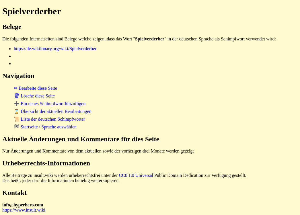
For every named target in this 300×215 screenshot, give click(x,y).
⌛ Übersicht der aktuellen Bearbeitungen (52, 111)
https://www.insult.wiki (23, 210)
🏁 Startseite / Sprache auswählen (45, 126)
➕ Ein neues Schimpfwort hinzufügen (49, 103)
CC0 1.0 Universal (136, 175)
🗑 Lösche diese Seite (34, 95)
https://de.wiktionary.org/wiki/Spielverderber (55, 48)
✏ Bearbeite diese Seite (35, 88)
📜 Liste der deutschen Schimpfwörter (49, 119)
